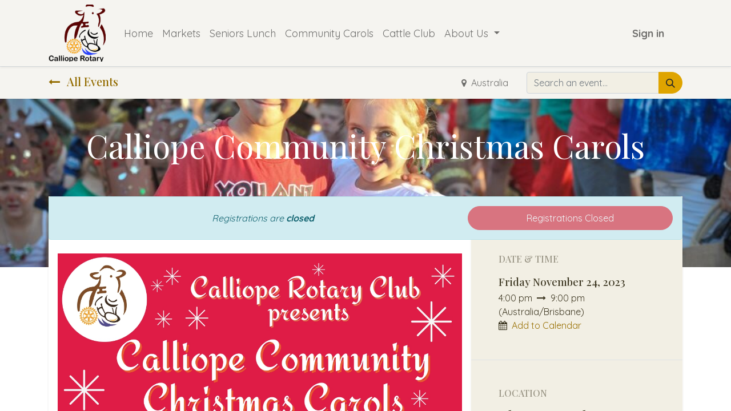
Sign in (648, 33)
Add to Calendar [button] (546, 325)
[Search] (670, 83)
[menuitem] (138, 33)
